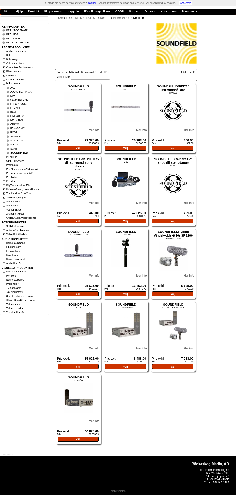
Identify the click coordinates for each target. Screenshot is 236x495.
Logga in (73, 11)
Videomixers (13, 201)
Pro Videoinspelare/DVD (19, 173)
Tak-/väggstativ (14, 292)
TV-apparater (13, 287)
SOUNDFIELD (78, 86)
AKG (13, 87)
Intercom (11, 75)
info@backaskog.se (217, 470)
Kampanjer (189, 11)
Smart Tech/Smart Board (19, 296)
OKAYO (14, 124)
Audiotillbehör (13, 263)
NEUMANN (16, 120)
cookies (92, 3)
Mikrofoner (13, 83)
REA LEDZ (12, 34)
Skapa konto (52, 11)
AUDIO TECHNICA (21, 91)
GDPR (119, 11)
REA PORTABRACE (17, 42)
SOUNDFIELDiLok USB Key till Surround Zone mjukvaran (78, 162)
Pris (107, 72)
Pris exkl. (99, 72)
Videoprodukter (14, 308)
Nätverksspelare (15, 279)
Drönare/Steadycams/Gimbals (23, 189)
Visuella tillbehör (15, 312)
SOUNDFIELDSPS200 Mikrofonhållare (173, 88)
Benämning (87, 72)
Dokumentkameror (16, 271)
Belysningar (12, 59)
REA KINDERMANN (17, 30)
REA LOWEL (13, 38)
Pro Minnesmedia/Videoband (22, 169)
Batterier (11, 55)
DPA (12, 95)
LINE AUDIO (17, 116)
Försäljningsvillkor (97, 11)
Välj (78, 148)
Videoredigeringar (16, 197)
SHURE (14, 144)
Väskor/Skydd (14, 209)
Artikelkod (74, 72)
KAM (13, 112)
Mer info (94, 130)
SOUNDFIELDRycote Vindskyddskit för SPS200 (173, 233)
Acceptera (186, 3)
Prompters (12, 165)
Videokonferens (14, 304)
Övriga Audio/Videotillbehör (21, 217)
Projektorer (12, 283)
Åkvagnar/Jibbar (15, 213)
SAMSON (15, 136)
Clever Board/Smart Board (20, 300)
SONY (13, 148)
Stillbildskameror (15, 226)
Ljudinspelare (13, 247)
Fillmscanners (14, 71)
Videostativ (12, 205)
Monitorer (11, 156)
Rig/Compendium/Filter (19, 185)
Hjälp (19, 11)
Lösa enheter (13, 251)
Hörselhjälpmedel (16, 243)
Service (134, 11)
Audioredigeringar (16, 51)
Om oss (150, 11)
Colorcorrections (15, 63)
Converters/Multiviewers (19, 67)
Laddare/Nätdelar (16, 79)
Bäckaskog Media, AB (210, 464)
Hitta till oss (168, 11)
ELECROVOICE (19, 104)
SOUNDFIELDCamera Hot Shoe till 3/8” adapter (173, 160)
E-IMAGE (15, 108)
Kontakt (33, 11)
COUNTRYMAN (19, 100)
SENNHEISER (18, 140)
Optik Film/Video (15, 161)
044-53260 (222, 473)
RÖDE (14, 132)
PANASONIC (17, 128)
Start (60, 17)
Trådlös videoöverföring (19, 193)
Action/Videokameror (17, 230)
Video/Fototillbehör (16, 234)
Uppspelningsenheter (18, 259)
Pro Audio (11, 177)
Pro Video (11, 181)
